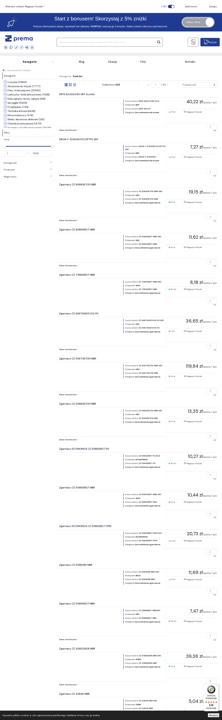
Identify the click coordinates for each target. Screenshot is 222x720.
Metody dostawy (127, 665)
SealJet (27, 70)
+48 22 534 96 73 (107, 638)
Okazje (112, 62)
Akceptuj (213, 715)
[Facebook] (212, 638)
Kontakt (190, 62)
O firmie (13, 660)
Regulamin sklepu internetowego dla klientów (82, 662)
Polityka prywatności (75, 668)
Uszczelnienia (14, 70)
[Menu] (217, 686)
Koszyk (213, 42)
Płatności (123, 660)
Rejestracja (69, 673)
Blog (82, 62)
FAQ (143, 62)
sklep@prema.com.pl (145, 637)
